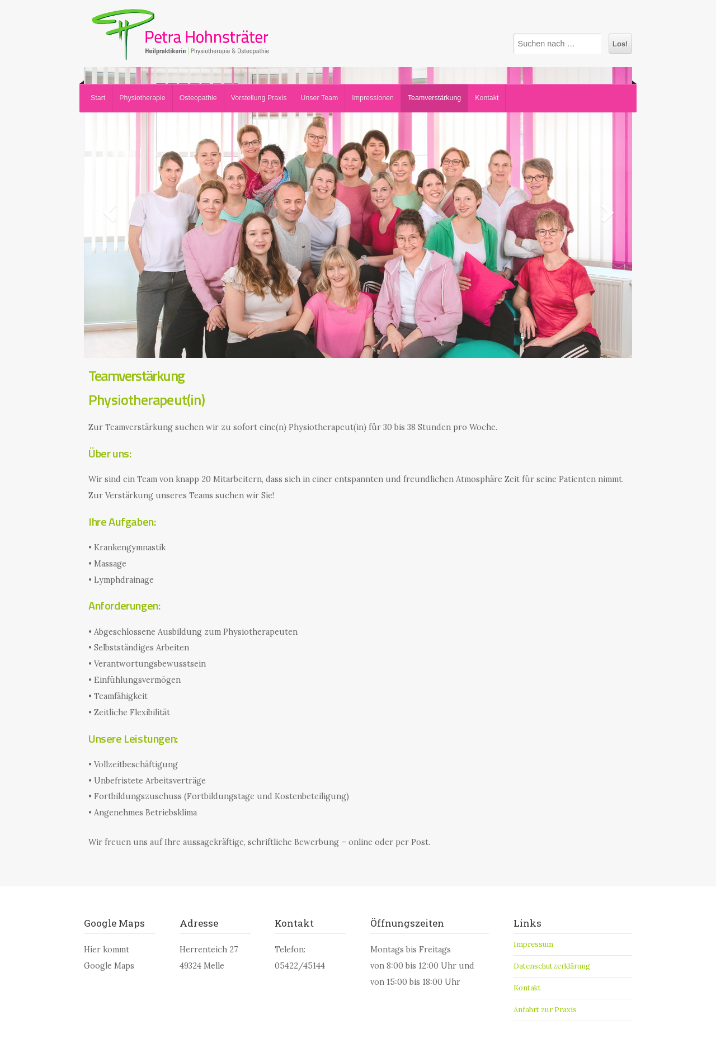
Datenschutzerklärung (552, 966)
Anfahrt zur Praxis (545, 1009)
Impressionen (373, 98)
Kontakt (486, 98)
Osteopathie (198, 98)
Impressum (534, 944)
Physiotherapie (142, 98)
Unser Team (319, 98)
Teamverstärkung (434, 98)
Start (98, 98)
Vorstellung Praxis (259, 98)
